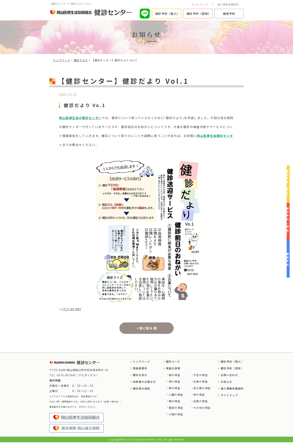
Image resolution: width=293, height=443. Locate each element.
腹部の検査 (176, 408)
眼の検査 (175, 402)
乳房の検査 (200, 382)
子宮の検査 (200, 376)
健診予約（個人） (167, 14)
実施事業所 (140, 369)
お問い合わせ (229, 376)
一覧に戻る (144, 328)
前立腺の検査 (202, 389)
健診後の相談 (141, 389)
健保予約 (229, 14)
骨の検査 (199, 395)
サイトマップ (200, 4)
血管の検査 (200, 402)
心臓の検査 (176, 395)
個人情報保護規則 (228, 4)
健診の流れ (140, 376)
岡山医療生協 (207, 135)
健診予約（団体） (198, 14)
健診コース (173, 362)
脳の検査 (175, 376)
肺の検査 (175, 389)
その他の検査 (202, 408)
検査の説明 (173, 369)
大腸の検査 (176, 415)
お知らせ (226, 382)
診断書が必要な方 (144, 382)
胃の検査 (175, 382)
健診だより (81, 60)
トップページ (61, 60)
